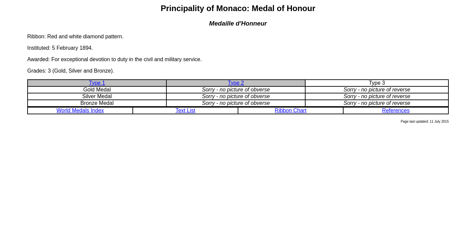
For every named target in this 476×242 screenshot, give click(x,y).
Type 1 (97, 83)
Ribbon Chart (290, 110)
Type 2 (236, 83)
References (396, 110)
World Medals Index (80, 110)
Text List (185, 110)
